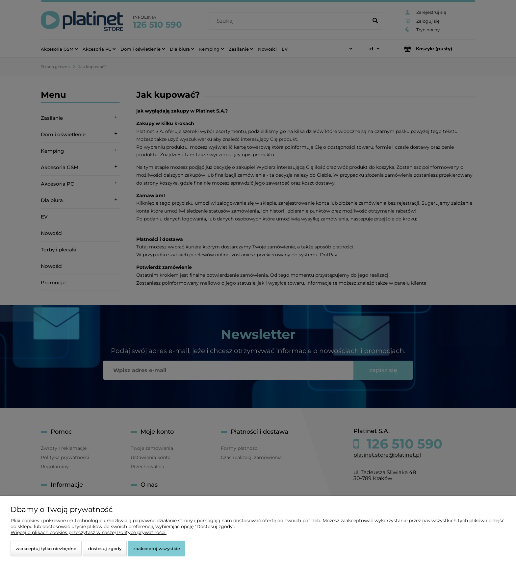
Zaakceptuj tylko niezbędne (46, 548)
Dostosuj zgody (104, 548)
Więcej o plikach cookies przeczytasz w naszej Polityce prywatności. (89, 532)
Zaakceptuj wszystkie (156, 548)
